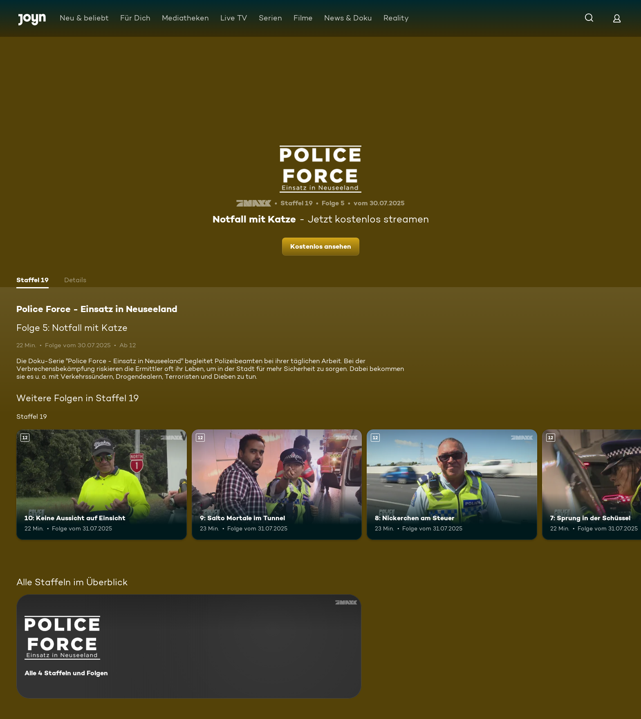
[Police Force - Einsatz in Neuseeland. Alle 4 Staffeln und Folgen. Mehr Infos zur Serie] (188, 646)
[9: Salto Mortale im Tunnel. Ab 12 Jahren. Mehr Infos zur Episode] (277, 484)
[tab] (32, 281)
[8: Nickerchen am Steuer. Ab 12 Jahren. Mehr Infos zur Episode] (452, 484)
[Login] (617, 18)
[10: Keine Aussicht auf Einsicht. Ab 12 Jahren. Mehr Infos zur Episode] (101, 484)
